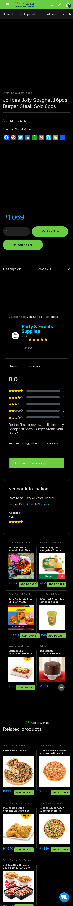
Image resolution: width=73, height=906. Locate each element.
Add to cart (25, 186)
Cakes (42, 588)
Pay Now (53, 173)
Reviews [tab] (44, 211)
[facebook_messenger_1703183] (64, 897)
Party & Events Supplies (34, 446)
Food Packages (19, 537)
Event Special (26, 14)
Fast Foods (52, 14)
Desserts (44, 484)
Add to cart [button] (28, 526)
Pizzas (22, 687)
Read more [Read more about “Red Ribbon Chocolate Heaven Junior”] (61, 629)
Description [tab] (12, 211)
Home (6, 14)
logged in (31, 385)
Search (51, 4)
